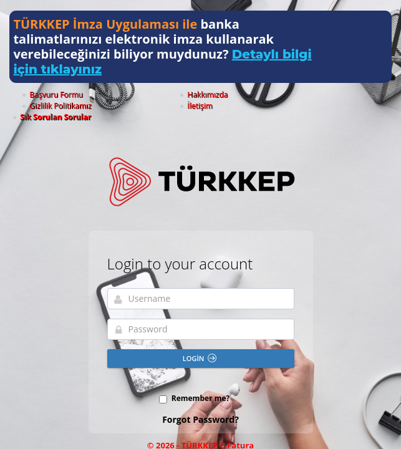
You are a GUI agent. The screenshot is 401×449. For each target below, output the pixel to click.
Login (199, 335)
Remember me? (201, 375)
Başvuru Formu (98, 94)
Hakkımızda (161, 94)
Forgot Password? (200, 397)
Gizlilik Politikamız (230, 94)
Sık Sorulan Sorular (353, 94)
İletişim (291, 94)
